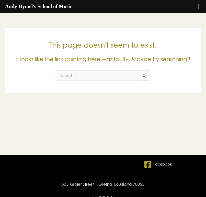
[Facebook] (157, 164)
